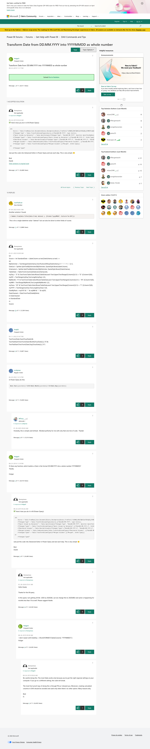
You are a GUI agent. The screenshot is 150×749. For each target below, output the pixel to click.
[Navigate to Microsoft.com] (12, 16)
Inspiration (50, 16)
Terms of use (128, 735)
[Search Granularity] (84, 26)
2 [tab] (119, 99)
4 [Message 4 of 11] (24, 647)
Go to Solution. (54, 77)
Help (131, 21)
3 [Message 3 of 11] (15, 170)
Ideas (59, 16)
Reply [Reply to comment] (89, 175)
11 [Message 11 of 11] (15, 227)
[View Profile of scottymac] (17, 370)
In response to (15, 115)
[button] (75, 50)
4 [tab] (121, 99)
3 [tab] (120, 99)
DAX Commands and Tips (73, 36)
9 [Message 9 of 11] (15, 351)
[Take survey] (108, 94)
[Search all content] (118, 26)
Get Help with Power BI (47, 36)
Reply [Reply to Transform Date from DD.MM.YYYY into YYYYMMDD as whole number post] (89, 90)
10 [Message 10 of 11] (15, 310)
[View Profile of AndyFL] (16, 330)
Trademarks (138, 735)
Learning (85, 16)
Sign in (125, 21)
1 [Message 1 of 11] (15, 86)
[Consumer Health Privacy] (33, 742)
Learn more (11, 10)
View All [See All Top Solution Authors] (104, 144)
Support (94, 16)
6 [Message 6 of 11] (24, 607)
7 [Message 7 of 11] (15, 400)
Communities (68, 16)
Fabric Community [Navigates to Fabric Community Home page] (28, 16)
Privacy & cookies (116, 735)
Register (117, 21)
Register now (140, 30)
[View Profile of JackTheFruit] (18, 203)
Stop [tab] (124, 99)
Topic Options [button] (87, 50)
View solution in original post (19, 164)
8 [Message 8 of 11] (19, 437)
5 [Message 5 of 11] (29, 703)
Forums (41, 16)
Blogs (77, 16)
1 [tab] (118, 99)
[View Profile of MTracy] (21, 419)
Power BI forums (15, 36)
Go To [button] (138, 21)
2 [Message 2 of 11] (15, 481)
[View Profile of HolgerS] (16, 58)
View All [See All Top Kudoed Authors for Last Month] (104, 187)
